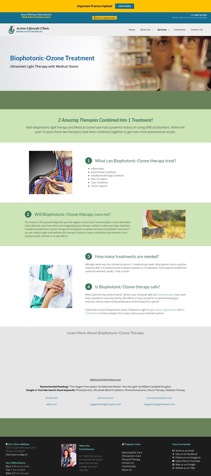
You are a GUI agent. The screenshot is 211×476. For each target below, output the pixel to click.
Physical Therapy (131, 458)
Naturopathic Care (132, 451)
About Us (127, 468)
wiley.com (51, 403)
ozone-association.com (159, 397)
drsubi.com (51, 397)
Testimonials (129, 465)
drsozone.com (105, 397)
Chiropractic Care (131, 454)
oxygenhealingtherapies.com (105, 403)
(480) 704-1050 (200, 15)
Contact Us (128, 461)
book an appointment (166, 309)
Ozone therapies (165, 294)
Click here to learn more (36, 17)
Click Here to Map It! (16, 453)
